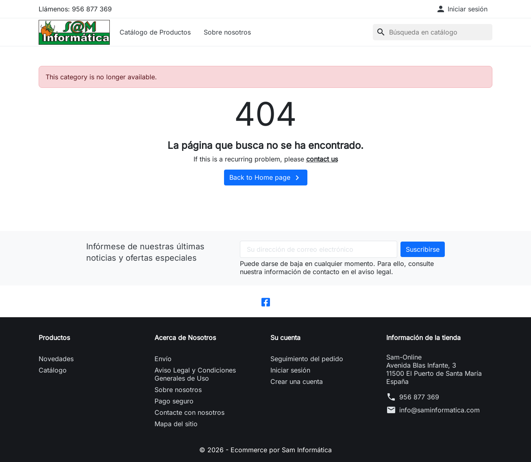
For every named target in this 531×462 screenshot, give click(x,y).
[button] (461, 9)
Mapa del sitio (176, 424)
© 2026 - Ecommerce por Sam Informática (265, 450)
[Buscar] (432, 32)
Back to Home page (265, 178)
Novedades (56, 359)
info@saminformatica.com (439, 410)
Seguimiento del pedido (306, 359)
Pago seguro (174, 401)
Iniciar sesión (290, 370)
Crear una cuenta (296, 381)
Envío (163, 359)
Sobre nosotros (227, 32)
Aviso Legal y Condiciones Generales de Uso (195, 374)
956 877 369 (419, 397)
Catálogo (53, 370)
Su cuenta (285, 337)
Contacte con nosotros (189, 412)
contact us (322, 159)
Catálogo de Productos (155, 32)
